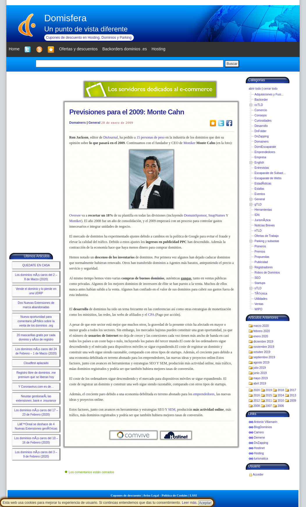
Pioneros (260, 246)
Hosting (259, 453)
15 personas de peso (150, 137)
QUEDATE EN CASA (36, 265)
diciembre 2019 (263, 341)
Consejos (261, 115)
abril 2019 (259, 383)
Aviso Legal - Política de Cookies (165, 495)
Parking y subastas (267, 241)
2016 (256, 395)
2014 (280, 395)
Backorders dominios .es (124, 49)
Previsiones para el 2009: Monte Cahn (126, 112)
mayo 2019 (260, 378)
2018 (280, 390)
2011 (269, 400)
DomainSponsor (195, 215)
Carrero (259, 432)
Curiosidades (263, 120)
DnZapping (262, 136)
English (259, 162)
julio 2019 (259, 367)
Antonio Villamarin (265, 421)
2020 (256, 390)
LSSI (193, 495)
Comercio (261, 110)
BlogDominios (263, 427)
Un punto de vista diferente (86, 29)
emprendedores (203, 394)
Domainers (77, 122)
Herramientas (263, 209)
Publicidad (261, 262)
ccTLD (259, 105)
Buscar (232, 64)
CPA (151, 315)
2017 (293, 390)
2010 (280, 400)
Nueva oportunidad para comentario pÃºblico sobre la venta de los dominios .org (35, 321)
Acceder (258, 474)
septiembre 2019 (264, 357)
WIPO (258, 309)
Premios (260, 251)
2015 (269, 395)
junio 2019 (260, 373)
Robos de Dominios (267, 272)
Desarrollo (261, 125)
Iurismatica (261, 458)
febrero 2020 (261, 331)
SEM (171, 409)
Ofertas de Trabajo (267, 235)
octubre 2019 (261, 352)
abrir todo (255, 88)
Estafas (259, 188)
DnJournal (110, 137)
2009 (293, 400)
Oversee (75, 215)
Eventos (260, 194)
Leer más (189, 503)
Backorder (261, 99)
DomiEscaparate (265, 146)
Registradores (264, 267)
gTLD (258, 204)
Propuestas (262, 256)
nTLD (258, 230)
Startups (260, 283)
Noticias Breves (265, 225)
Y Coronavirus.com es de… (36, 386)
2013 (293, 395)
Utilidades (261, 298)
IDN (257, 215)
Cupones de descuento (126, 495)
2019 (269, 390)
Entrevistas (262, 167)
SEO (258, 277)
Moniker (189, 143)
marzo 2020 (261, 325)
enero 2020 (260, 336)
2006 (280, 405)
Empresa (260, 157)
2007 (269, 405)
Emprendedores (265, 152)
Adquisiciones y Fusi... (269, 94)
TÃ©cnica (261, 293)
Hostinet (259, 448)
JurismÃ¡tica (263, 220)
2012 (256, 400)
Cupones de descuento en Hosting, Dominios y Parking (88, 38)
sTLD (258, 288)
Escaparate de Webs (268, 178)
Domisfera (65, 18)
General (94, 122)
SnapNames (216, 215)
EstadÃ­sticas (263, 183)
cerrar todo (270, 88)
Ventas (259, 304)
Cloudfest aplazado (36, 363)
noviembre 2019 (263, 346)
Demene (259, 437)
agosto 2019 (261, 362)
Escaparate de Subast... (270, 173)
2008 (256, 405)
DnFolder (260, 131)
